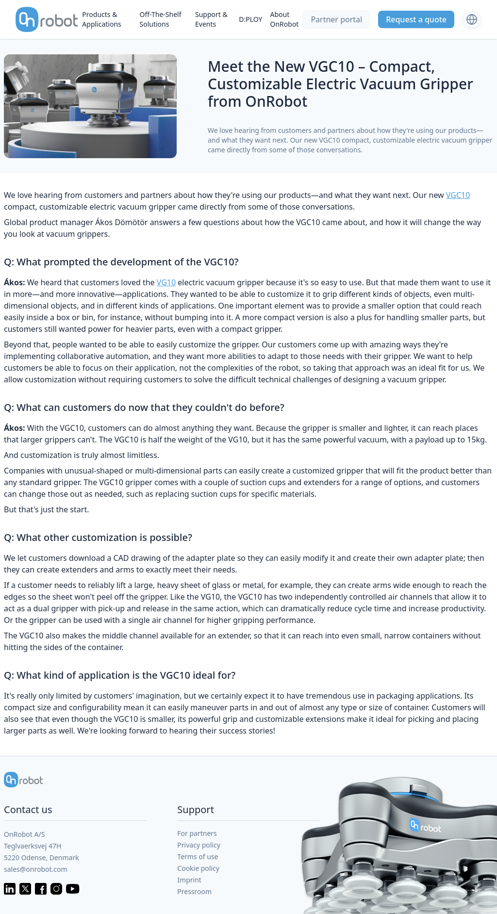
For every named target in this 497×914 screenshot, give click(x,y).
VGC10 (458, 195)
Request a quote (416, 19)
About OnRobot (284, 19)
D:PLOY (250, 19)
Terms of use (197, 856)
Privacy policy (198, 844)
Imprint (189, 879)
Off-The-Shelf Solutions (160, 19)
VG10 (166, 282)
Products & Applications (101, 19)
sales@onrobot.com (35, 869)
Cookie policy (198, 868)
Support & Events (211, 19)
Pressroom (194, 891)
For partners (197, 833)
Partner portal (336, 19)
